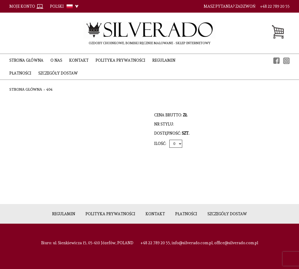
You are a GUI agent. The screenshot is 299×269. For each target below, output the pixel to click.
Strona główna (26, 60)
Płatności (20, 73)
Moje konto (22, 6)
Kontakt (79, 60)
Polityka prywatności (120, 60)
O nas (56, 60)
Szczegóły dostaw (58, 73)
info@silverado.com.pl (192, 242)
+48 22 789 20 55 (155, 242)
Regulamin (163, 60)
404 (49, 89)
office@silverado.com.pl (236, 242)
